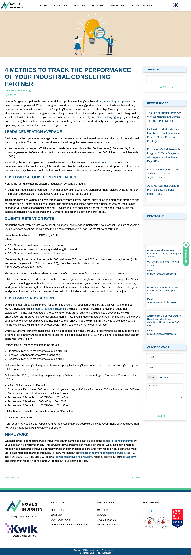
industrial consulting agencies (50, 308)
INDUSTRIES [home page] (60, 6)
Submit (165, 415)
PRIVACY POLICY (108, 524)
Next (135, 477)
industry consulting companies (112, 101)
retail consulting (104, 162)
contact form (128, 456)
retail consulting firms (120, 440)
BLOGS (101, 515)
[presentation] (161, 407)
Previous (12, 477)
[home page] (12, 8)
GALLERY (57, 515)
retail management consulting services (102, 452)
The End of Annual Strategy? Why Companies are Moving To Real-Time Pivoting (164, 116)
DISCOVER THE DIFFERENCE (69, 524)
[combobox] (152, 377)
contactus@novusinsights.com (74, 456)
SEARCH (165, 87)
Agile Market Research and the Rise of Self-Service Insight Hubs (163, 189)
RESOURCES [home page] (117, 6)
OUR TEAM (58, 510)
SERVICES (79, 6)
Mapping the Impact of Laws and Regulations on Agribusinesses (163, 173)
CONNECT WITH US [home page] (142, 6)
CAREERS (103, 510)
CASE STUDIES (106, 519)
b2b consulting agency (108, 117)
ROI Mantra (106, 553)
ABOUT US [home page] (97, 6)
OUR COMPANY (60, 519)
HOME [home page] (43, 6)
